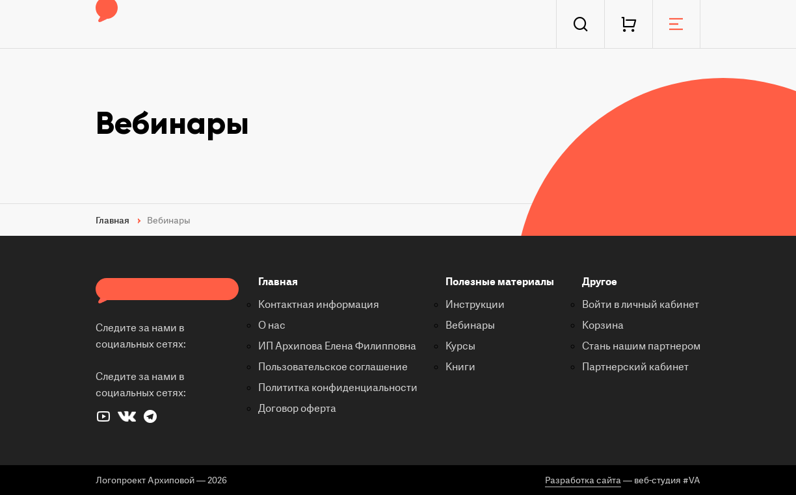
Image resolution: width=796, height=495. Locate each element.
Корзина (603, 325)
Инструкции (475, 305)
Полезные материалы (499, 282)
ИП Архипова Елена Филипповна (337, 346)
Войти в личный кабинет (640, 305)
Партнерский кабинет (635, 367)
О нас (271, 325)
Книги (460, 367)
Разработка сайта (583, 480)
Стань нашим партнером (641, 346)
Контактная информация (318, 305)
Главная (278, 282)
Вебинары (470, 325)
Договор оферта (297, 408)
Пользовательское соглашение (333, 367)
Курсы (460, 346)
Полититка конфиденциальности (338, 388)
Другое (599, 282)
